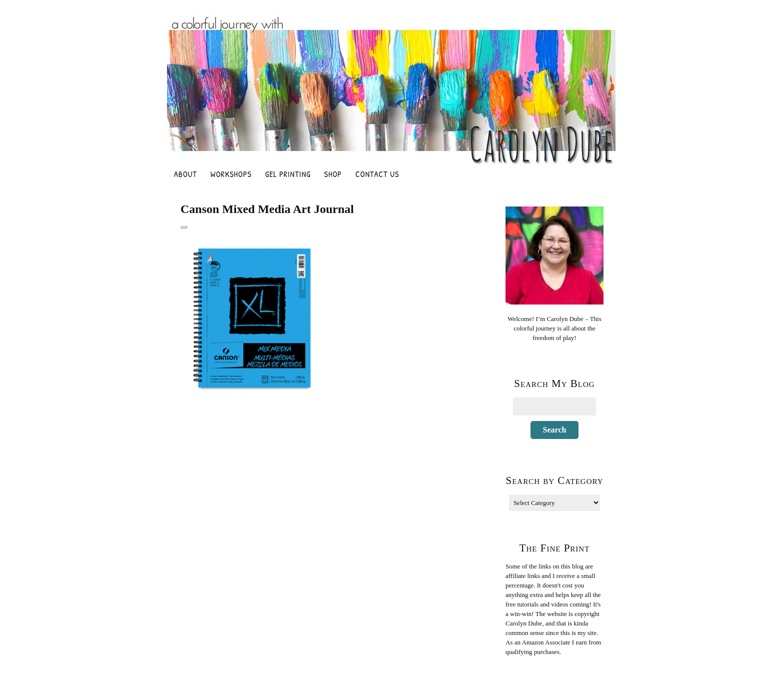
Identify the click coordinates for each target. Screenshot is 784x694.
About (185, 174)
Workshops (231, 174)
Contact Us (378, 174)
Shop (333, 174)
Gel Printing (287, 174)
